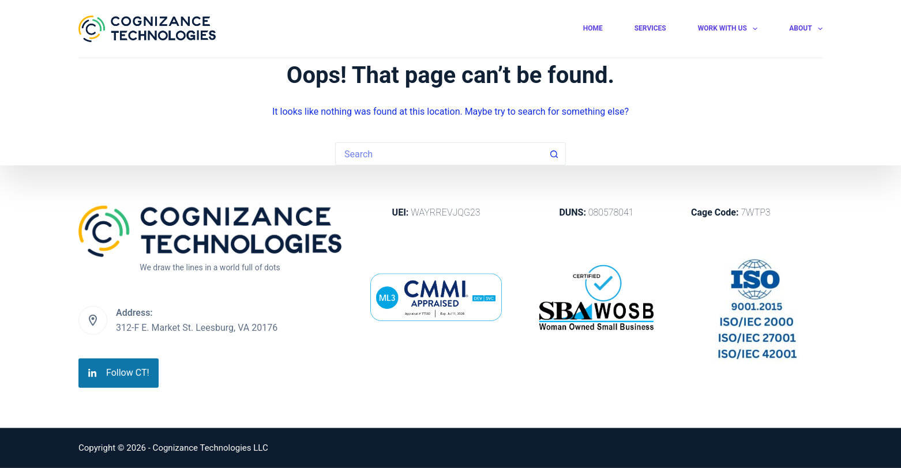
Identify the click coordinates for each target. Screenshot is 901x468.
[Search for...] (439, 153)
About (806, 29)
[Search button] (554, 153)
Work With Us (730, 29)
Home (593, 28)
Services (650, 28)
